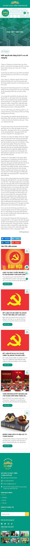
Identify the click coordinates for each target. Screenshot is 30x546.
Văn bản (4, 503)
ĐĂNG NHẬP (24, 12)
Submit (27, 514)
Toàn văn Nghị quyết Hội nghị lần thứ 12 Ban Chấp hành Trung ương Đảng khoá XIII (15, 396)
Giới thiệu (4, 497)
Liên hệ (4, 500)
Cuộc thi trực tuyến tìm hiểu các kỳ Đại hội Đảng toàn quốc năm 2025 (15, 274)
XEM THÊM (7, 284)
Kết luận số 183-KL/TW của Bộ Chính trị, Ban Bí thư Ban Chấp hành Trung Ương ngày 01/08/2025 (15, 355)
